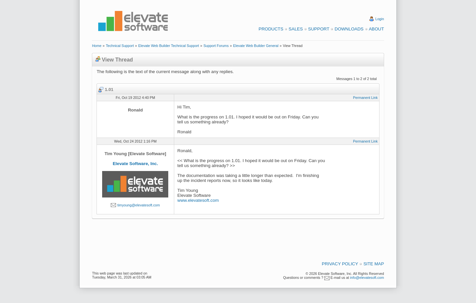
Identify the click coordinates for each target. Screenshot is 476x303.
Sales (296, 28)
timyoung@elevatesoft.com (138, 205)
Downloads (349, 28)
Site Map (373, 263)
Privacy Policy (340, 263)
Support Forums (215, 46)
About (376, 28)
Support (318, 28)
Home (96, 46)
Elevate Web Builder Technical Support (168, 46)
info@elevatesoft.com (367, 278)
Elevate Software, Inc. (135, 163)
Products (270, 28)
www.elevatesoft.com (198, 200)
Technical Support (120, 46)
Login (380, 19)
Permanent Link (365, 98)
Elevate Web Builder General (255, 46)
